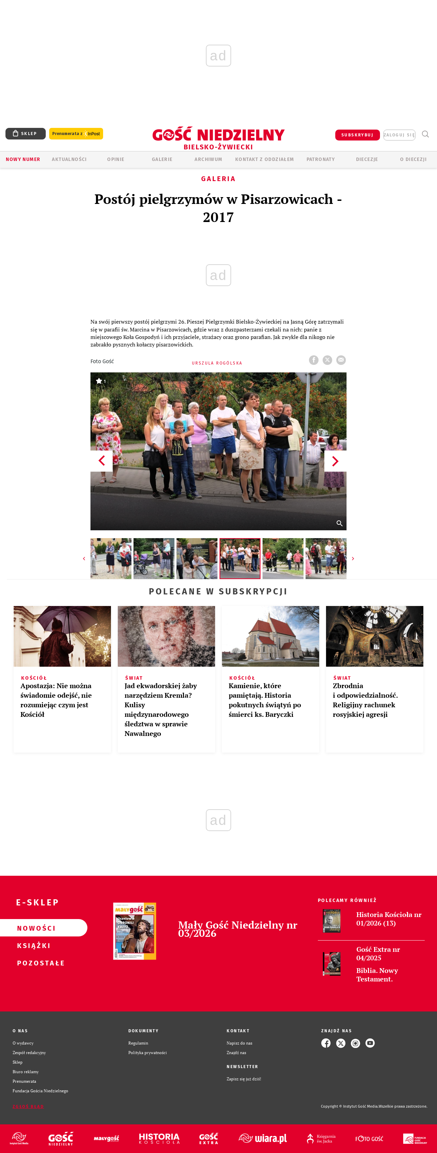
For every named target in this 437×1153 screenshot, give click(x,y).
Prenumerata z (76, 134)
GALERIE (162, 159)
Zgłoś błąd (28, 1106)
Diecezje (367, 159)
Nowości (32, 928)
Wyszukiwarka (425, 134)
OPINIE (115, 159)
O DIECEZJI (413, 159)
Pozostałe (32, 962)
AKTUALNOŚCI (69, 159)
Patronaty (321, 159)
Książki (32, 945)
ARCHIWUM (208, 159)
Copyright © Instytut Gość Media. (350, 1106)
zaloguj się (399, 135)
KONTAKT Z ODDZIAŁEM (264, 159)
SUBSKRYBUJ (357, 135)
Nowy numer (23, 159)
